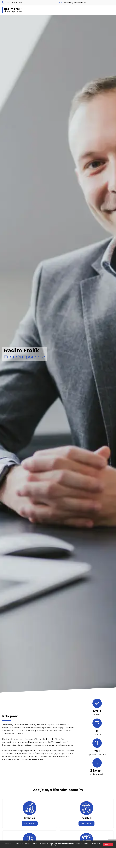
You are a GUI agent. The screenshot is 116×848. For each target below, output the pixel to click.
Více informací (29, 823)
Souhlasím (108, 844)
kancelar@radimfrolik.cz (75, 3)
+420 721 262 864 (14, 3)
